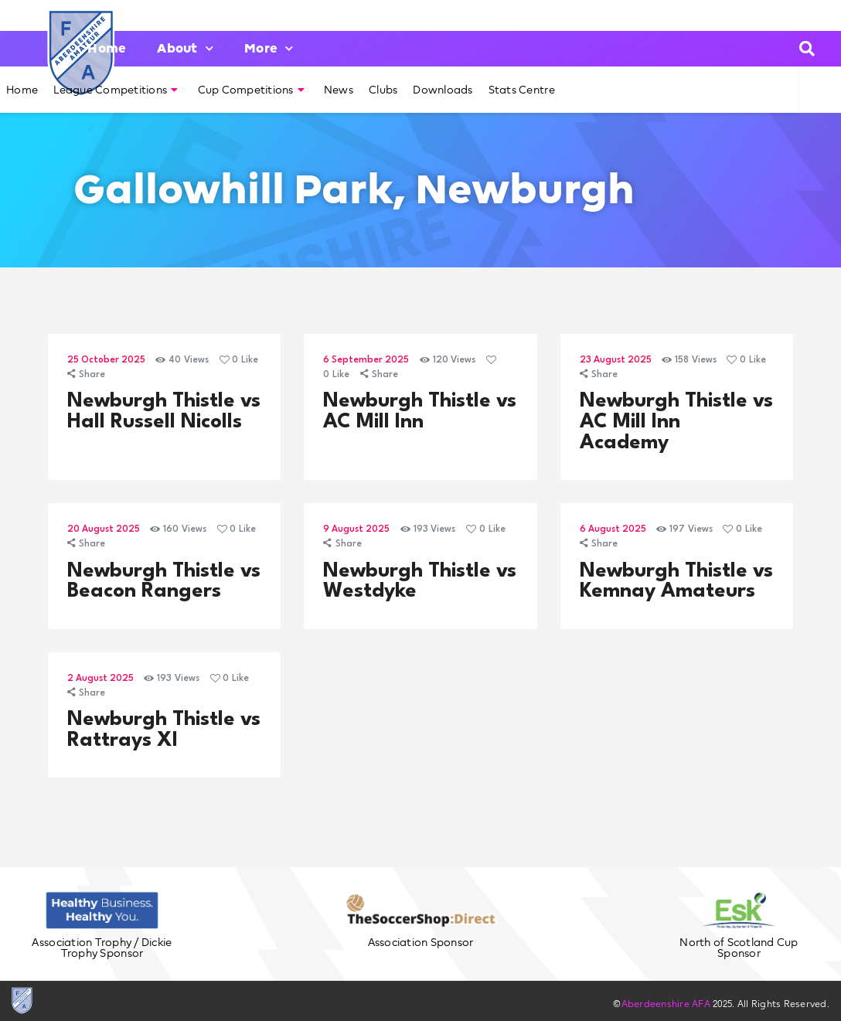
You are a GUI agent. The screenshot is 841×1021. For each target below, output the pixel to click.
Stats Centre (522, 89)
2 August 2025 (100, 678)
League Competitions (115, 89)
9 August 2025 (356, 529)
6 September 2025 (366, 360)
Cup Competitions (251, 89)
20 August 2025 (103, 529)
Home (106, 48)
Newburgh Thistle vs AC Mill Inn (419, 411)
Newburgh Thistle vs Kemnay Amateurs (676, 581)
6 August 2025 (613, 529)
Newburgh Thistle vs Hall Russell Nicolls (163, 411)
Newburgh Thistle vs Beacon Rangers (163, 581)
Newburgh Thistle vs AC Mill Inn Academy (676, 421)
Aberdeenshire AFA (665, 1003)
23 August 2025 (616, 360)
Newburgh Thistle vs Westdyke (419, 581)
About (185, 48)
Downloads (442, 89)
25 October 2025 (106, 360)
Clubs (383, 89)
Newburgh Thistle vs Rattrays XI (163, 730)
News (338, 89)
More (268, 48)
